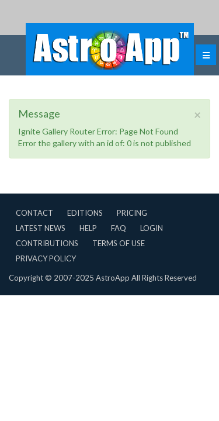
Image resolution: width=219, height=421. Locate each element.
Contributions (47, 243)
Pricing (132, 213)
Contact (34, 213)
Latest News (40, 228)
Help (88, 228)
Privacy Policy (46, 258)
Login (151, 228)
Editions (85, 213)
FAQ (118, 228)
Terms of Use (118, 243)
